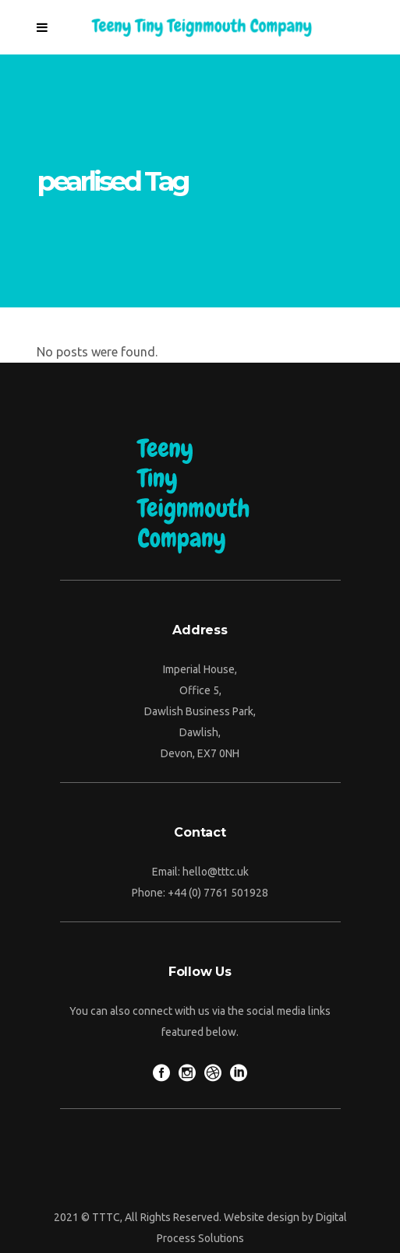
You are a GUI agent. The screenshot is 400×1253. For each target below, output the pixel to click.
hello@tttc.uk (215, 871)
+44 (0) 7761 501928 (218, 892)
